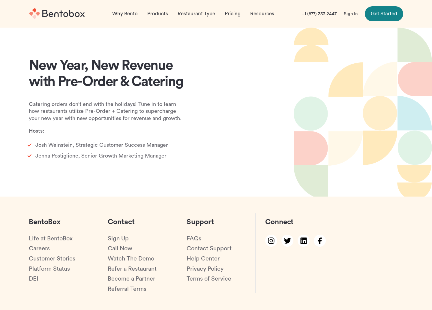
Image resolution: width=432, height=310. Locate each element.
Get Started (384, 13)
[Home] (57, 14)
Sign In (351, 14)
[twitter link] (287, 241)
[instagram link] (271, 241)
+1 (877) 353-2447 (319, 14)
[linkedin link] (304, 241)
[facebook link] (320, 241)
